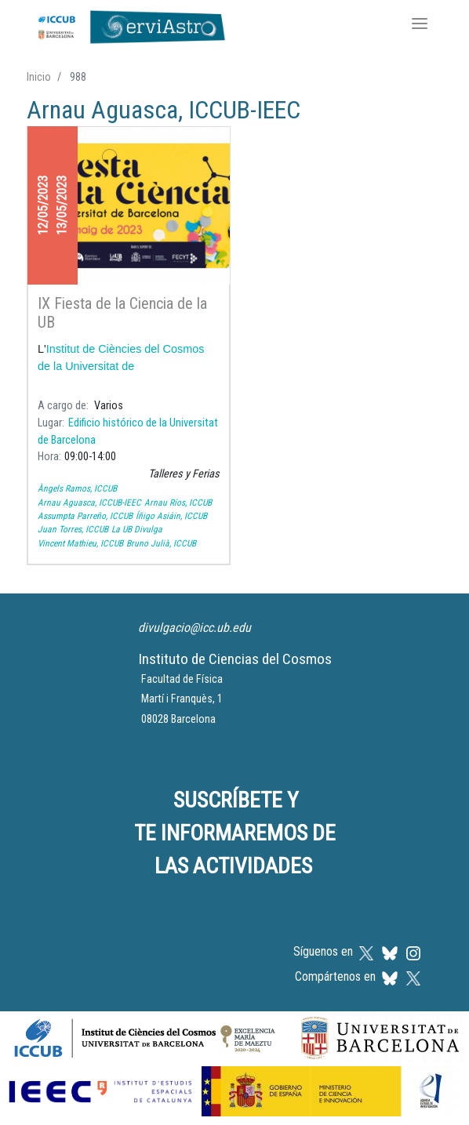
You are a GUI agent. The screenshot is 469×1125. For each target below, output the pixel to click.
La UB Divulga (136, 529)
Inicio (39, 77)
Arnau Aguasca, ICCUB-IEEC (89, 502)
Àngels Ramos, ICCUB (77, 488)
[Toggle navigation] (419, 25)
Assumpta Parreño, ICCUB (85, 515)
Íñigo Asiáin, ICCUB (171, 515)
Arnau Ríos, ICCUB (178, 502)
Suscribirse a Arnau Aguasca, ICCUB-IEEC (33, 584)
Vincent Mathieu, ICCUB (80, 543)
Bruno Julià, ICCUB (161, 543)
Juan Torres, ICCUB (73, 529)
